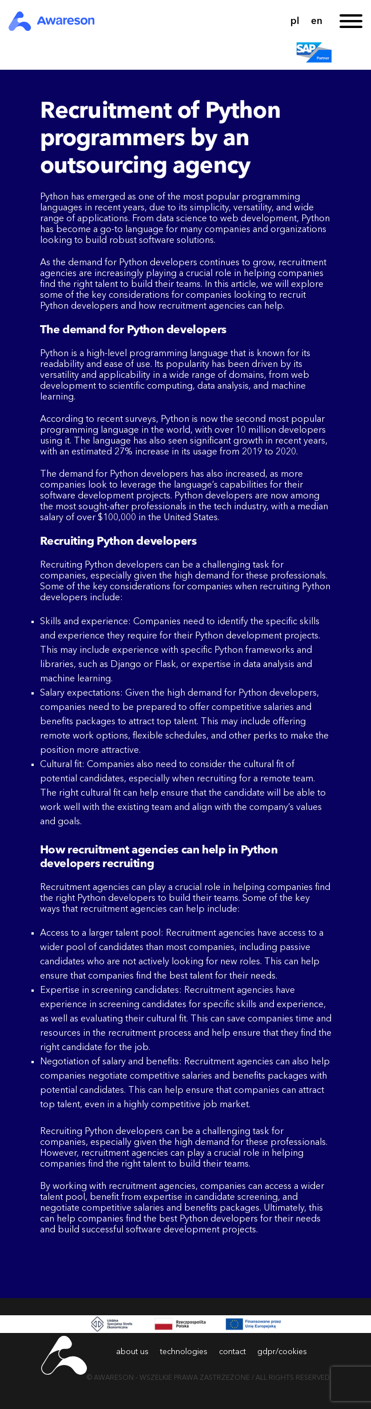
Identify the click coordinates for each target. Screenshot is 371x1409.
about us (132, 1352)
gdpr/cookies (282, 1352)
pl (295, 21)
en (316, 21)
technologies (184, 1352)
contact (232, 1352)
